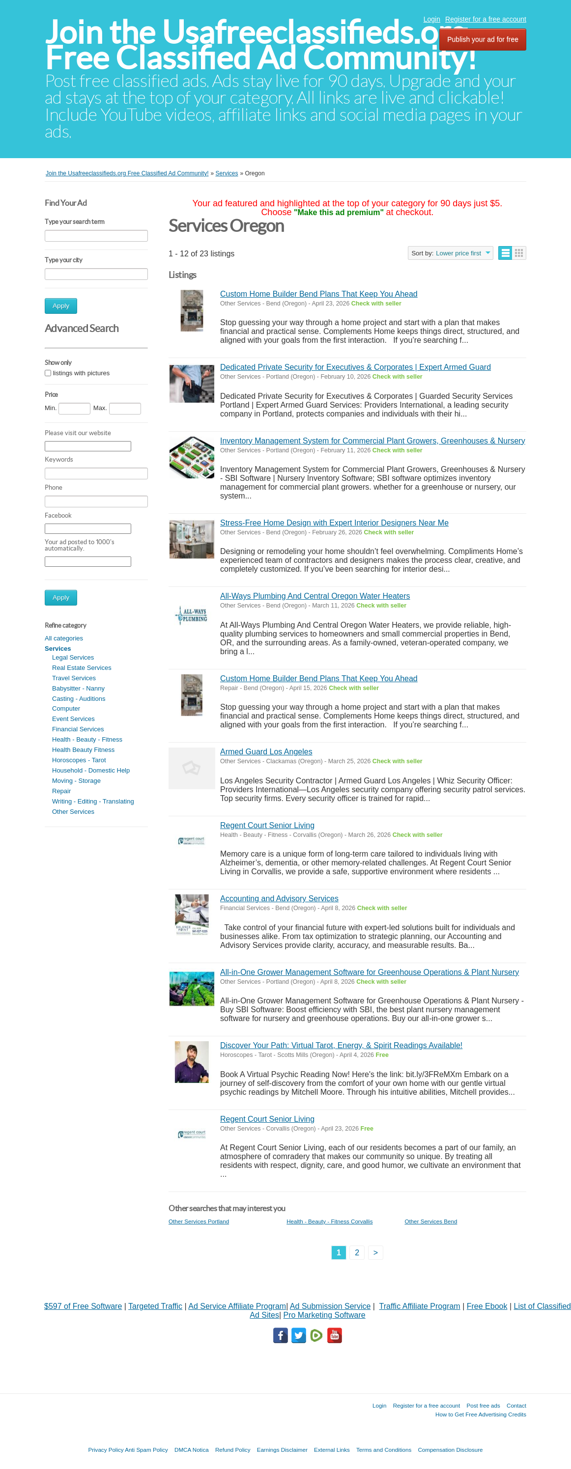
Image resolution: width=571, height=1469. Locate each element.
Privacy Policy (105, 1449)
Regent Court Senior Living (267, 825)
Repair (61, 791)
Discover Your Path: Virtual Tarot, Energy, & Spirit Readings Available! (341, 1045)
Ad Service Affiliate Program (237, 1306)
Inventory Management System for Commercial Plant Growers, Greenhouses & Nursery (372, 441)
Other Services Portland (199, 1221)
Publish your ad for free (482, 39)
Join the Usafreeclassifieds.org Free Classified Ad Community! (261, 45)
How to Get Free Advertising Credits (480, 1414)
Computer (66, 708)
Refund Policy (233, 1449)
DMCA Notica (191, 1449)
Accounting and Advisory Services (279, 898)
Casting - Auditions (78, 698)
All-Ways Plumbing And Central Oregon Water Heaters (315, 596)
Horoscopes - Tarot (79, 760)
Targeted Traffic (155, 1306)
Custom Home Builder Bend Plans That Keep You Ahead (319, 294)
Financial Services (78, 729)
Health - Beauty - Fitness (87, 739)
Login (432, 19)
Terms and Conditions (383, 1449)
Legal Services (73, 657)
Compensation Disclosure (450, 1449)
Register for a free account (485, 19)
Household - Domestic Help (91, 770)
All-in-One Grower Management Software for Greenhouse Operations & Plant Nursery (369, 972)
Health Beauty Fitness (83, 749)
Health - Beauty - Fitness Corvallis (329, 1221)
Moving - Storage (76, 780)
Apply (61, 305)
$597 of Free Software (83, 1306)
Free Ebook (487, 1306)
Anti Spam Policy (146, 1449)
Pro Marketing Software (325, 1315)
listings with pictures (81, 373)
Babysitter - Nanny (78, 688)
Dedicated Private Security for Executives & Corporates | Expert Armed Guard (355, 367)
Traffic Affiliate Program (419, 1306)
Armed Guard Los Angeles (266, 752)
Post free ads (483, 1405)
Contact (516, 1405)
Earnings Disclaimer (282, 1449)
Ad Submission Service (330, 1306)
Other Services (73, 811)
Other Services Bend (430, 1221)
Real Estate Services (82, 667)
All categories (64, 638)
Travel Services (74, 678)
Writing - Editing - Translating (93, 801)
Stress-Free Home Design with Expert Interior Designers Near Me (334, 523)
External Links (332, 1449)
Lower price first (458, 253)
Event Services (73, 718)
